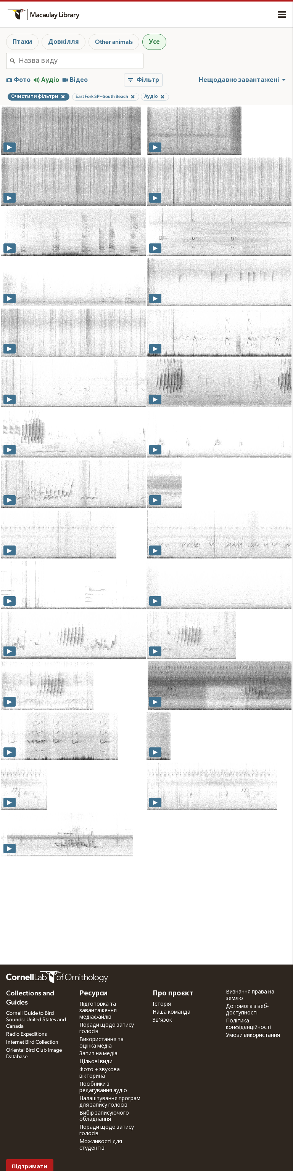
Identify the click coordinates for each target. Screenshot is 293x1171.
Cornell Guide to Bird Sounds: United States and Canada (36, 1020)
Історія (162, 1004)
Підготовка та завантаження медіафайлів (98, 1010)
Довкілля (63, 42)
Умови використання (253, 1035)
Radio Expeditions (26, 1034)
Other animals (114, 42)
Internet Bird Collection (32, 1042)
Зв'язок (162, 1020)
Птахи (22, 42)
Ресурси (93, 993)
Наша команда (171, 1012)
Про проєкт (173, 993)
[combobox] (81, 61)
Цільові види (96, 1061)
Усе (154, 42)
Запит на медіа (98, 1053)
